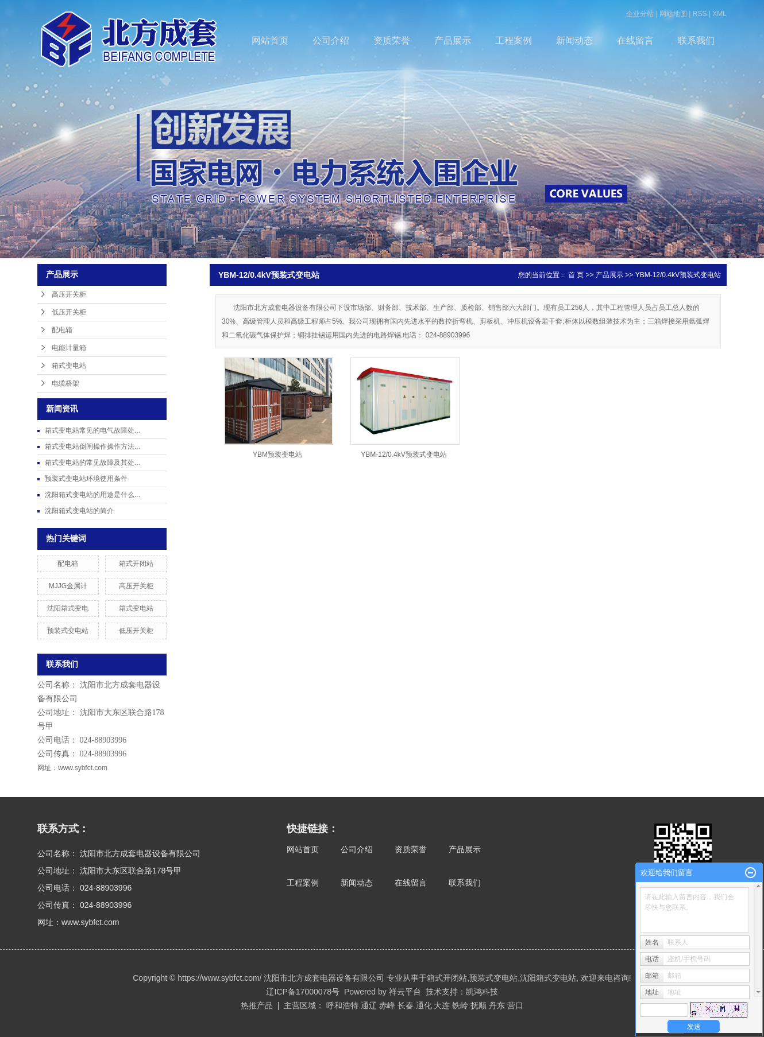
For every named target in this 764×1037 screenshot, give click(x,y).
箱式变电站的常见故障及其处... (92, 463)
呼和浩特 (342, 1005)
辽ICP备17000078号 (302, 991)
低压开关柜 (69, 312)
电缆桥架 (65, 383)
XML (719, 14)
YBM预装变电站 (277, 454)
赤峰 (387, 1005)
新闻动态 (574, 40)
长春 (406, 1005)
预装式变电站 (67, 631)
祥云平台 (405, 991)
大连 (442, 1005)
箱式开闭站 (136, 564)
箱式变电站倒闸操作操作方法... (92, 446)
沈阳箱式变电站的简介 (79, 511)
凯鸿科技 (482, 991)
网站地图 (673, 14)
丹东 (497, 1005)
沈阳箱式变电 (67, 608)
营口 (515, 1005)
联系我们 (696, 40)
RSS (700, 14)
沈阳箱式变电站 (548, 977)
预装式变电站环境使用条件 (86, 479)
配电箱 (62, 330)
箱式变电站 (69, 366)
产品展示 (452, 40)
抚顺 (478, 1005)
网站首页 (270, 40)
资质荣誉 (391, 40)
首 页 (576, 275)
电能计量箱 (69, 348)
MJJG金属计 (68, 586)
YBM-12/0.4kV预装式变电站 (678, 275)
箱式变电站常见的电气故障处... (92, 430)
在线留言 (635, 40)
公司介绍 (330, 40)
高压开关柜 (69, 294)
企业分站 (640, 14)
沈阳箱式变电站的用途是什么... (92, 495)
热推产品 (257, 1005)
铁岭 (460, 1005)
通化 (424, 1005)
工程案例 (513, 40)
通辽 (369, 1005)
